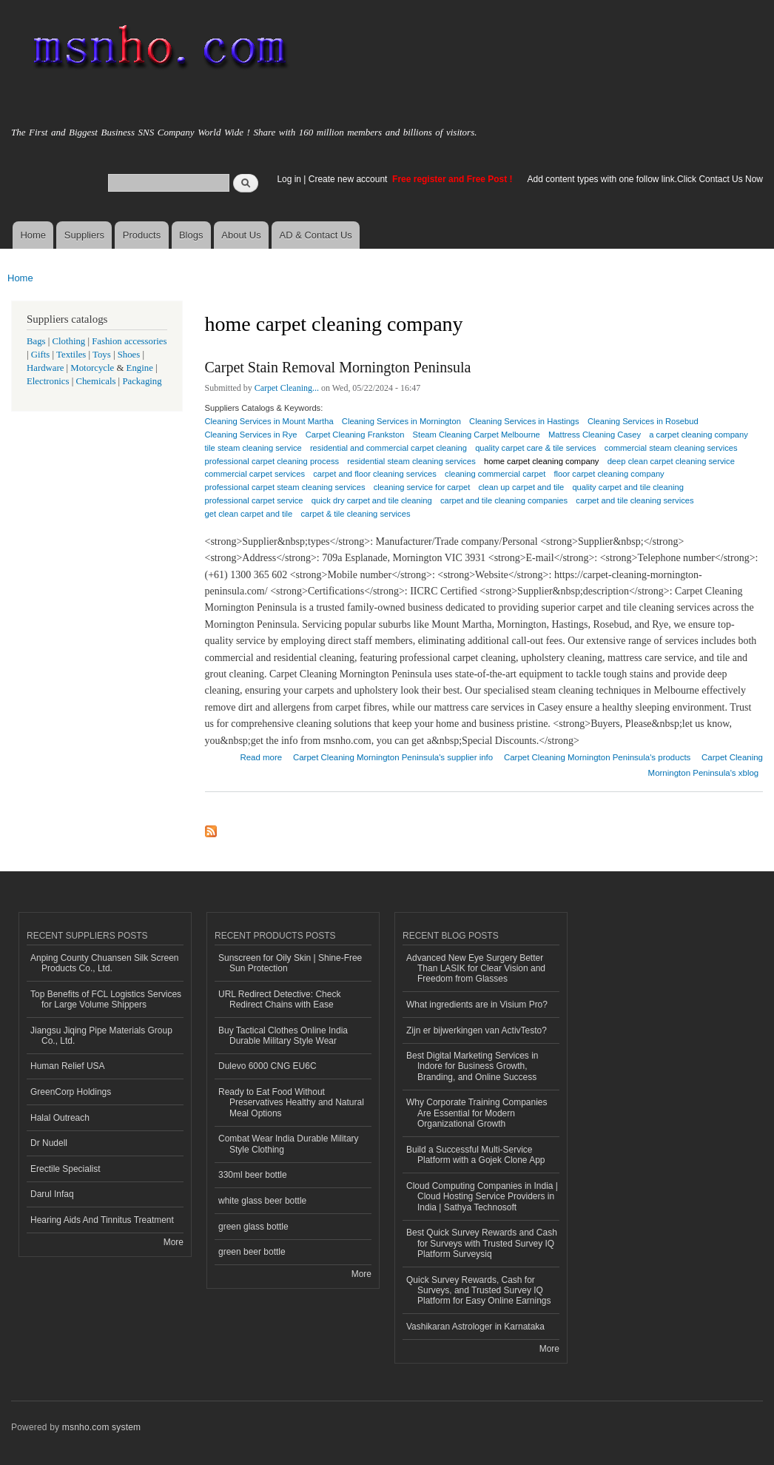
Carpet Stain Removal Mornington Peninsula (338, 367)
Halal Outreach (60, 1118)
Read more (261, 755)
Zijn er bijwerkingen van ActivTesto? (476, 1030)
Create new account (349, 179)
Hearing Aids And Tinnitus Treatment (102, 1220)
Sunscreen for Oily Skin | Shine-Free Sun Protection (290, 963)
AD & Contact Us (316, 235)
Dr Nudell (48, 1143)
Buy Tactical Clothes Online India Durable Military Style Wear (283, 1035)
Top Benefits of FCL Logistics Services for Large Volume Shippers (105, 999)
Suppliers (84, 235)
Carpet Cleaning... (287, 388)
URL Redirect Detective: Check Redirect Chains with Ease (279, 999)
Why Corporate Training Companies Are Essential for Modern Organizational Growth (477, 1113)
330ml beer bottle (252, 1175)
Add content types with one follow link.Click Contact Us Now (645, 179)
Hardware (45, 368)
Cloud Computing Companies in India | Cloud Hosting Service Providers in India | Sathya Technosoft (482, 1197)
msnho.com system (101, 1427)
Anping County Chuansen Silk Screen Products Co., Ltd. (104, 963)
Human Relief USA (67, 1066)
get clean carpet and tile (249, 513)
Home (33, 235)
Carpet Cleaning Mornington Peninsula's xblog (705, 765)
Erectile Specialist (65, 1169)
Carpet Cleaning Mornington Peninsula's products (597, 757)
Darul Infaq (52, 1194)
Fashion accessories (129, 341)
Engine (140, 368)
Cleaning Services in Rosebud (643, 421)
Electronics (48, 381)
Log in (289, 179)
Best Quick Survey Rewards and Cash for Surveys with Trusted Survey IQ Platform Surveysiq (481, 1243)
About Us (240, 235)
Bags (36, 341)
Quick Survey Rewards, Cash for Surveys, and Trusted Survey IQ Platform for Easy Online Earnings (478, 1291)
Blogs (191, 235)
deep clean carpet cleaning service (671, 461)
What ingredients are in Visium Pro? (477, 1004)
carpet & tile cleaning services (355, 513)
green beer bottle (252, 1252)
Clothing (69, 341)
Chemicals (96, 381)
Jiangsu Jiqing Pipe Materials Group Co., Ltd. (101, 1035)
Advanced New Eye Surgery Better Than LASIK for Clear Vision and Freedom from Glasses (475, 969)
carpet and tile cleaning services (634, 500)
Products (142, 235)
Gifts (40, 354)
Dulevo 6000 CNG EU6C (267, 1066)
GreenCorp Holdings (70, 1092)
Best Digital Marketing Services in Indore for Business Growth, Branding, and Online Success (472, 1066)
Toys (101, 354)
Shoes (129, 354)
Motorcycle (92, 368)
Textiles (71, 354)
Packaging (141, 381)
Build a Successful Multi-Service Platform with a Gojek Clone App (475, 1154)
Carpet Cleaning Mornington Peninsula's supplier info (393, 757)
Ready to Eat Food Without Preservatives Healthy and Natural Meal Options (291, 1103)
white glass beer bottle (262, 1201)
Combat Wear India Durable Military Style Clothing (288, 1143)
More (174, 1242)
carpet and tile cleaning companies (504, 500)
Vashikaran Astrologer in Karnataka (475, 1326)
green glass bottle (253, 1226)
